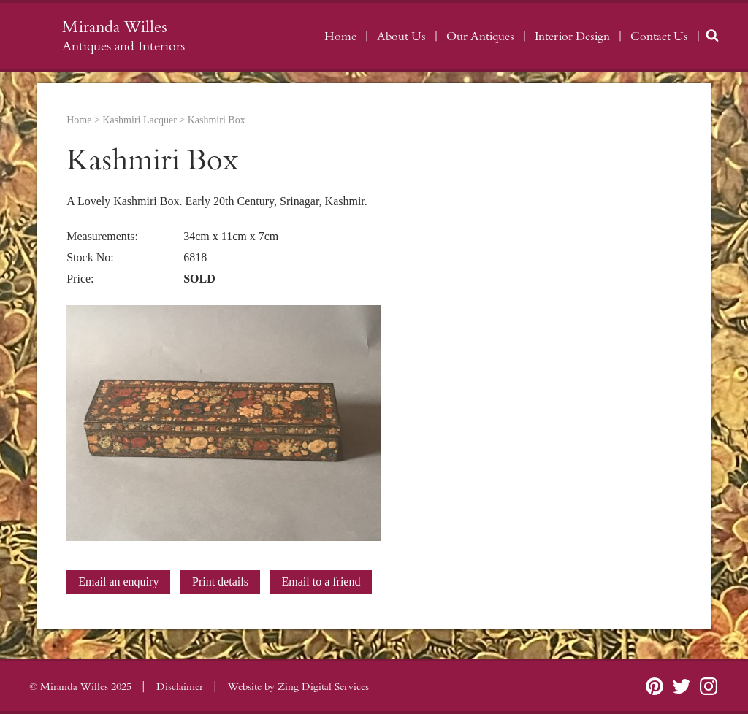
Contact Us (659, 36)
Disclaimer (179, 687)
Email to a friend (320, 581)
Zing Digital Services (323, 687)
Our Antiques (480, 36)
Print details (220, 581)
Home (340, 36)
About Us (401, 36)
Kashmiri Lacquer (139, 120)
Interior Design (572, 36)
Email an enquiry (118, 581)
